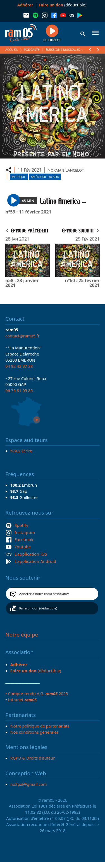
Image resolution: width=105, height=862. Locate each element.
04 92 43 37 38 (19, 366)
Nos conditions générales (34, 732)
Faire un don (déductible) (38, 608)
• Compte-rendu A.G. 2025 (36, 693)
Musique (18, 177)
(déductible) (63, 5)
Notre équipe (21, 634)
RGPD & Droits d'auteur (32, 758)
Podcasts (31, 49)
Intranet (22, 699)
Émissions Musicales (63, 49)
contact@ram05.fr (22, 335)
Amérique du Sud (45, 177)
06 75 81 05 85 (19, 390)
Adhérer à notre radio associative (44, 594)
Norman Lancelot (65, 170)
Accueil (11, 49)
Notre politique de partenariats (40, 726)
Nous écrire (21, 450)
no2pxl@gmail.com (28, 784)
